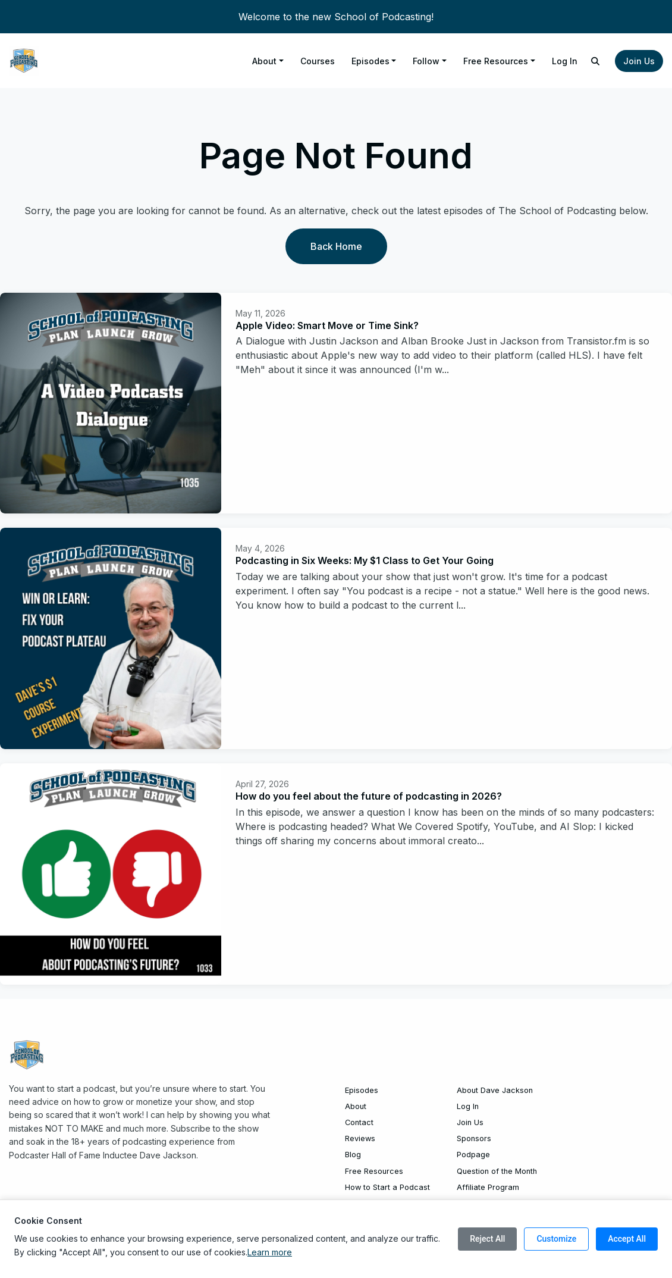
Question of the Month (497, 1171)
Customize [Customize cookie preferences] (556, 1238)
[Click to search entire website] (596, 61)
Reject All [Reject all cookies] (487, 1238)
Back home (336, 246)
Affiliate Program (488, 1187)
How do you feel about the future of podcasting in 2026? (368, 796)
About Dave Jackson (495, 1090)
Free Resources (495, 61)
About (264, 61)
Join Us (639, 61)
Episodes (370, 61)
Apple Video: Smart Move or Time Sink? (327, 325)
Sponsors (474, 1138)
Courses (317, 61)
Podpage (473, 1154)
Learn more (269, 1252)
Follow (426, 61)
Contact (359, 1122)
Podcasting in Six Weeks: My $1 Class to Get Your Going (364, 560)
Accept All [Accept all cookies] (627, 1238)
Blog (353, 1154)
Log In (564, 61)
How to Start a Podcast (387, 1187)
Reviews (360, 1138)
